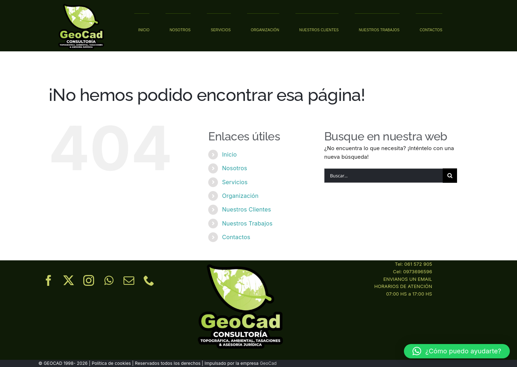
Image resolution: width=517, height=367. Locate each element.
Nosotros (234, 168)
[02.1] (81, 4)
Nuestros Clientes (246, 209)
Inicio (229, 154)
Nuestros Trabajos (247, 223)
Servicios (234, 182)
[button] (457, 351)
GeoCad (268, 363)
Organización (240, 195)
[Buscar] (450, 175)
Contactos (236, 237)
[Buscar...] (383, 175)
